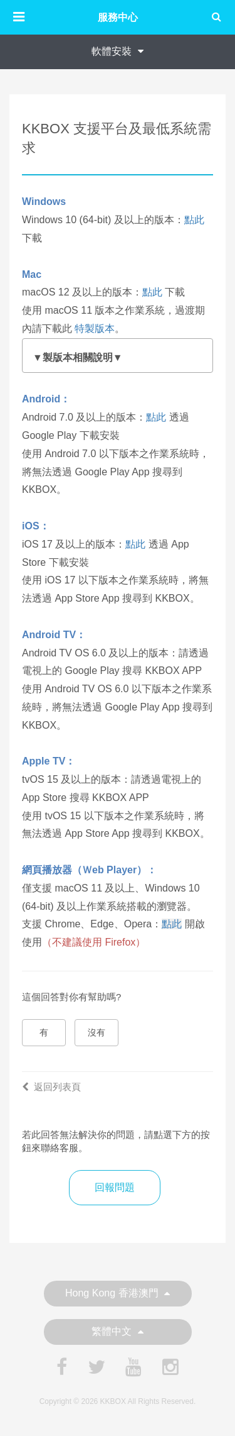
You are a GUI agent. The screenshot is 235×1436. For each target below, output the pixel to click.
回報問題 (115, 1187)
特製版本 (95, 328)
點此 (194, 219)
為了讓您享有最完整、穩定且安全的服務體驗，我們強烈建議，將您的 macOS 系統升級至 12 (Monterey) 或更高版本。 (117, 358)
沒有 (96, 1032)
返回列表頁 (51, 1086)
